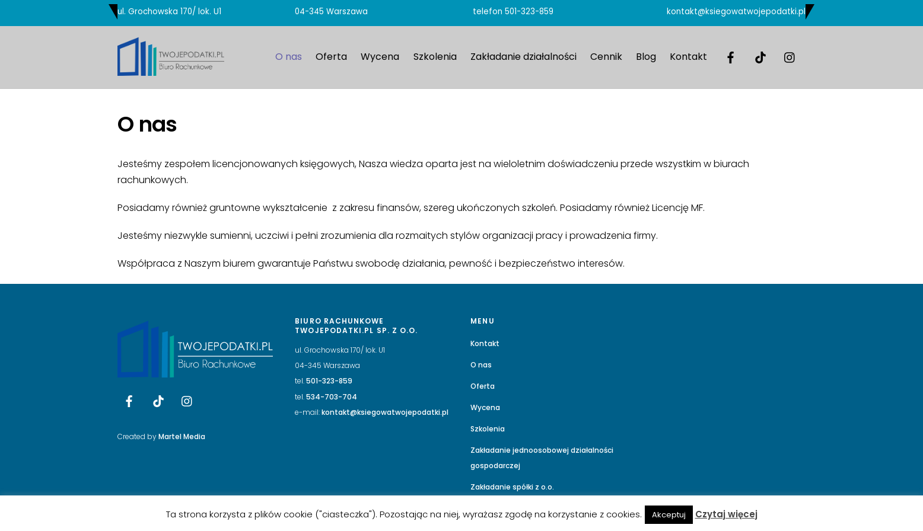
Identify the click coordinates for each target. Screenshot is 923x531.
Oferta (331, 56)
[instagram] (790, 56)
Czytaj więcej (726, 514)
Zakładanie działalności (523, 56)
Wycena (380, 56)
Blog (646, 56)
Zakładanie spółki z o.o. (512, 487)
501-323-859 (529, 11)
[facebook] (731, 56)
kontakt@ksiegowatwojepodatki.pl (736, 11)
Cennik (606, 56)
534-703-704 (331, 397)
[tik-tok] (760, 56)
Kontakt (688, 56)
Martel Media (181, 436)
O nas (288, 56)
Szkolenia (435, 56)
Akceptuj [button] (669, 514)
